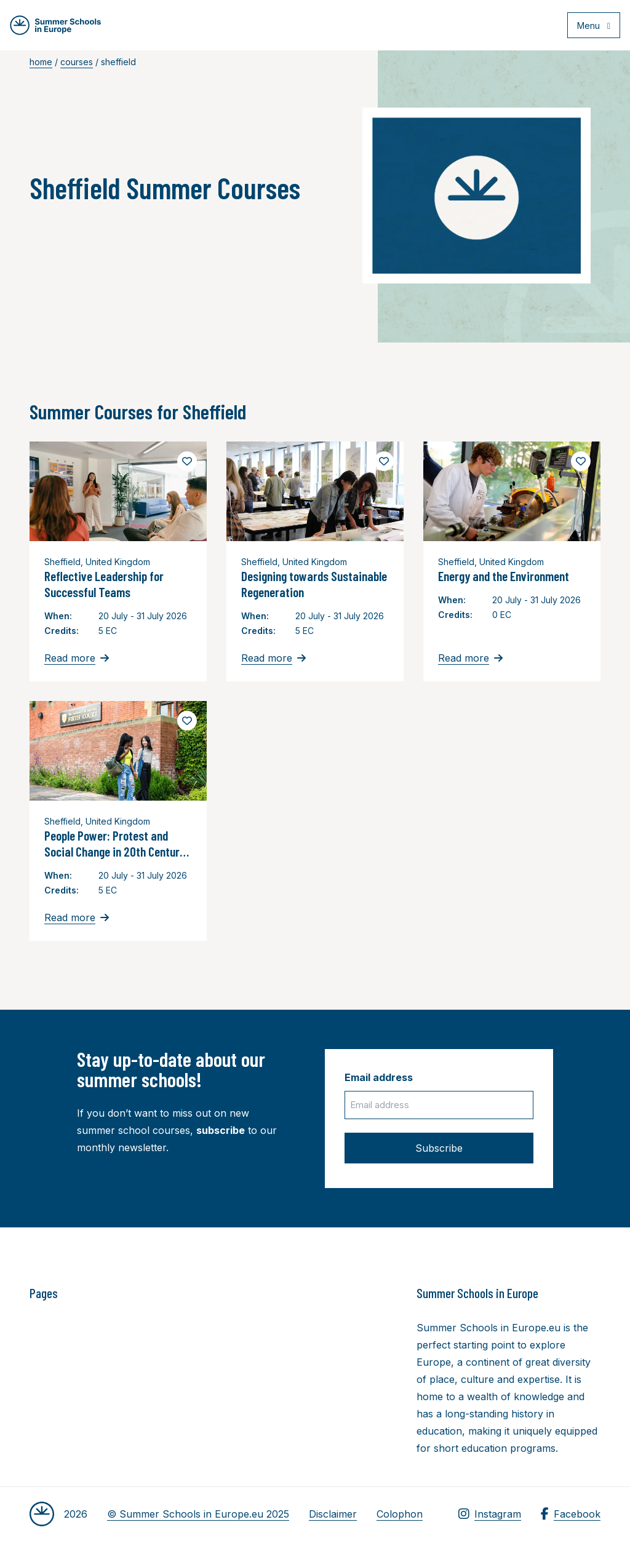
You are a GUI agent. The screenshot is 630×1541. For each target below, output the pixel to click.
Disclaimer (333, 1514)
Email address (379, 1077)
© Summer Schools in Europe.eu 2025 (198, 1514)
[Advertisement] (346, 1352)
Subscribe (439, 1148)
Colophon (400, 1514)
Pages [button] (44, 1293)
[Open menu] (588, 26)
